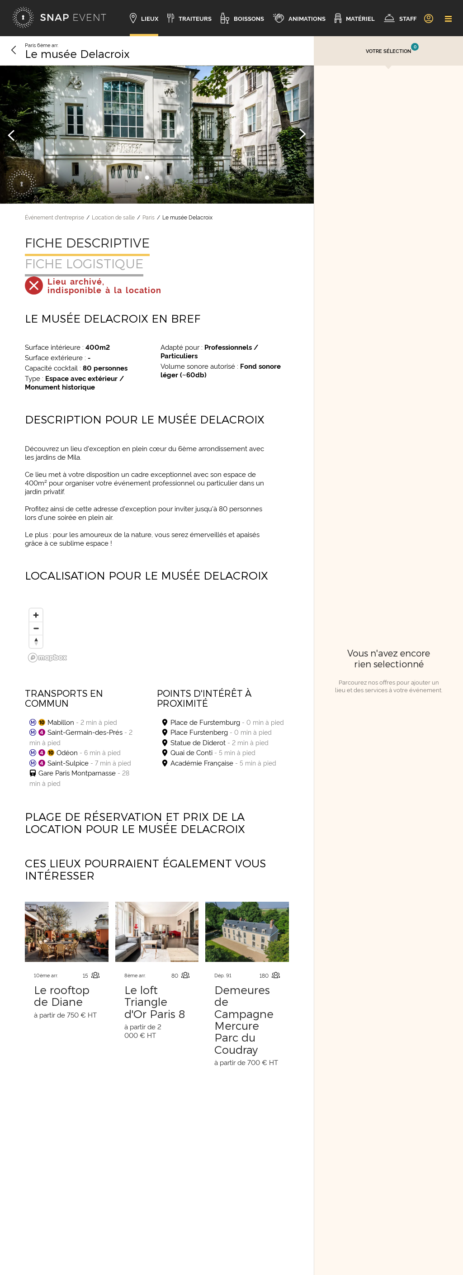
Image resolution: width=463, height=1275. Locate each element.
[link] (428, 18)
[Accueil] (59, 18)
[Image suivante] (302, 135)
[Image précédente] (11, 135)
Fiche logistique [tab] (84, 263)
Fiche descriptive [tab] (87, 242)
